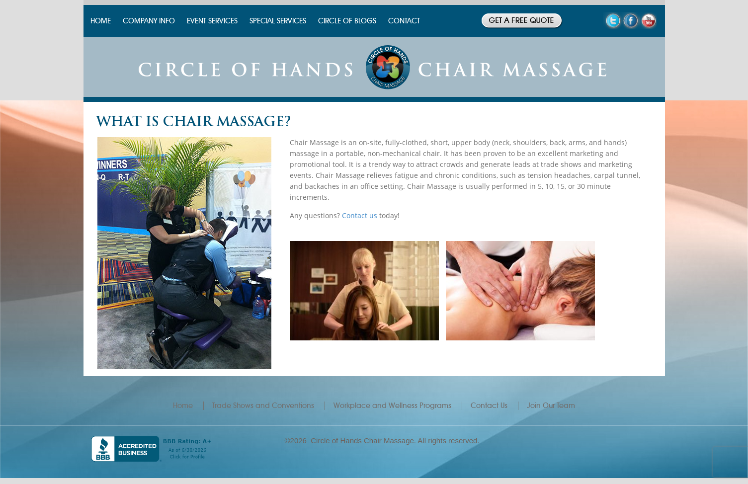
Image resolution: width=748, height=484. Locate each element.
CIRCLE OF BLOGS (347, 20)
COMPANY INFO (149, 20)
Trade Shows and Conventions (263, 405)
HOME (100, 20)
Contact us (359, 215)
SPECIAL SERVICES (277, 20)
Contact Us (489, 405)
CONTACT (404, 20)
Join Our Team (551, 405)
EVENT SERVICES (212, 20)
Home (183, 405)
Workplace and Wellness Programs (392, 405)
